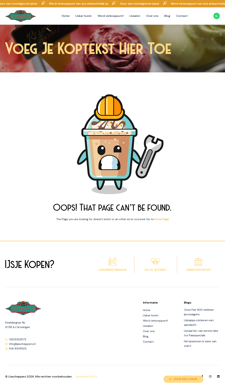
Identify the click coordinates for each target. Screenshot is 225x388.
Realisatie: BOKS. (87, 376)
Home (146, 310)
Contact (148, 341)
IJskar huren (150, 315)
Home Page (162, 219)
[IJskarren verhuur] (112, 261)
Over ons (149, 331)
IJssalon (148, 326)
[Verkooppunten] (198, 261)
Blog (145, 336)
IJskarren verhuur (112, 270)
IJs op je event (155, 270)
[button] (183, 379)
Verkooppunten (198, 270)
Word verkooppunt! (155, 320)
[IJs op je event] (155, 261)
